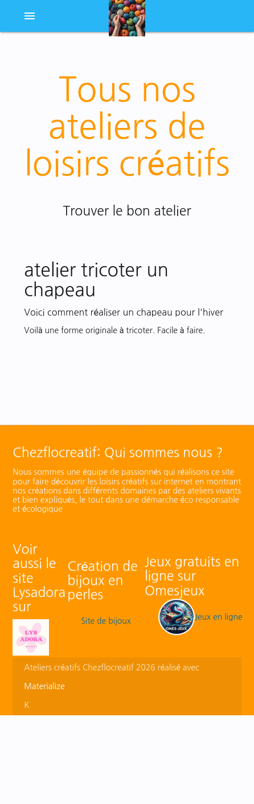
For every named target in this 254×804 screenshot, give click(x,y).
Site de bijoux (105, 621)
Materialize (44, 686)
